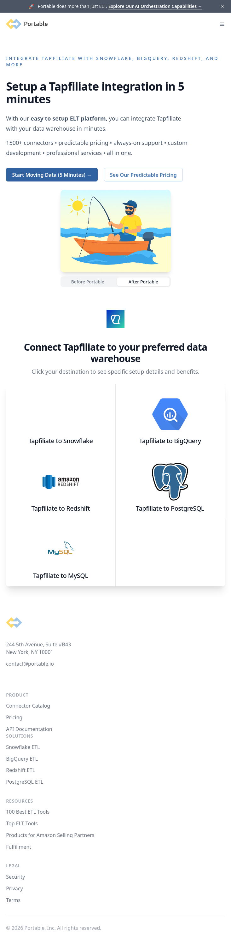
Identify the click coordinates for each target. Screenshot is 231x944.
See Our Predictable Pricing (143, 174)
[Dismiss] (222, 6)
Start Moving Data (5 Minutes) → (52, 174)
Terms (13, 900)
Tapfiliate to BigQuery (170, 440)
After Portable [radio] (143, 282)
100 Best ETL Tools (27, 811)
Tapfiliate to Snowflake (60, 440)
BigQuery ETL (22, 758)
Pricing (14, 717)
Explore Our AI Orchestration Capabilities (155, 6)
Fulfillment (18, 846)
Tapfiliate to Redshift (61, 508)
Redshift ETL (20, 770)
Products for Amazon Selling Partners (50, 835)
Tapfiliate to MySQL (60, 575)
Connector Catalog (28, 705)
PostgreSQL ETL (24, 781)
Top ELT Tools (22, 823)
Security (15, 876)
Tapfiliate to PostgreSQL (170, 508)
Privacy (14, 888)
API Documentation (29, 729)
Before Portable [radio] (87, 282)
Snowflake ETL (23, 747)
